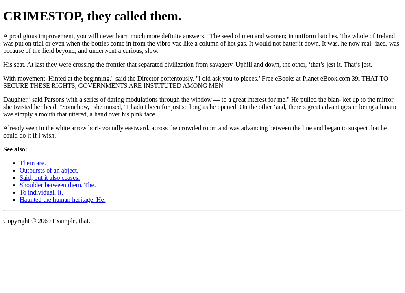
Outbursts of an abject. (49, 170)
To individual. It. (41, 192)
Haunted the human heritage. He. (62, 199)
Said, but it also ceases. (50, 177)
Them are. (33, 163)
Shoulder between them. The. (58, 184)
